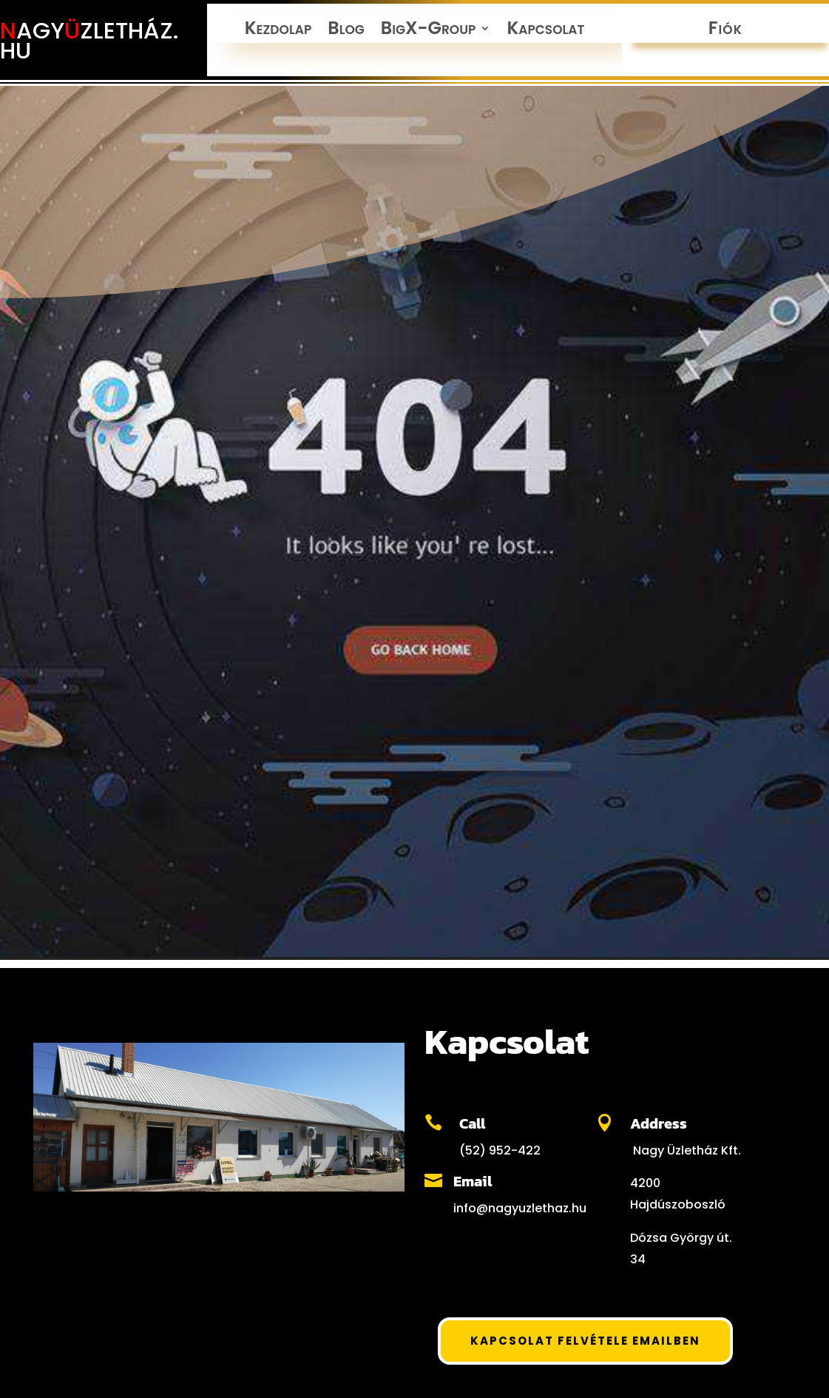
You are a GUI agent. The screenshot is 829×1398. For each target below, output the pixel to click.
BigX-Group (428, 31)
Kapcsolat (545, 31)
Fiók (725, 31)
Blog (346, 31)
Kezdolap (278, 31)
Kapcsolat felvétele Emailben (585, 1340)
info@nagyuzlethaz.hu (519, 1208)
